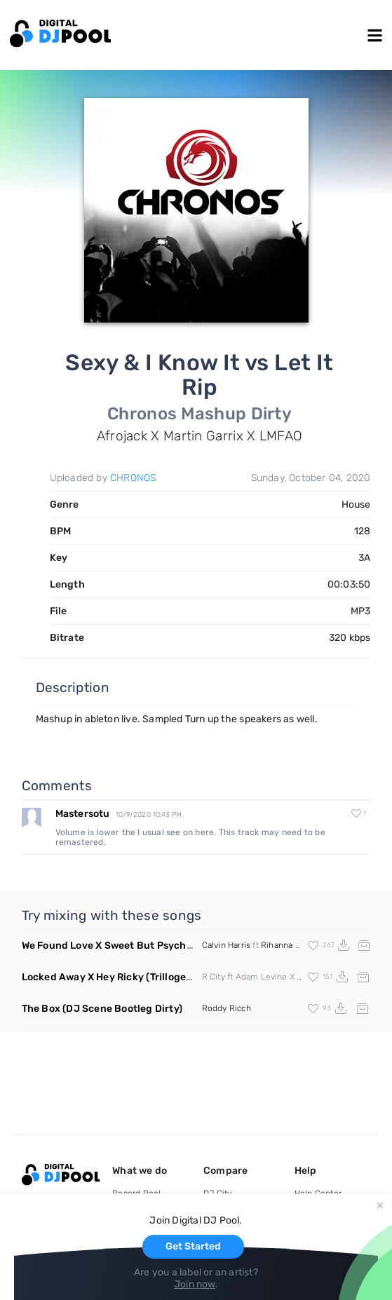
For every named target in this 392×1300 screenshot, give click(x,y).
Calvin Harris (226, 945)
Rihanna (276, 945)
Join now (194, 1284)
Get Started (193, 1246)
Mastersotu (82, 814)
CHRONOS (133, 478)
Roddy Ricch (226, 1008)
